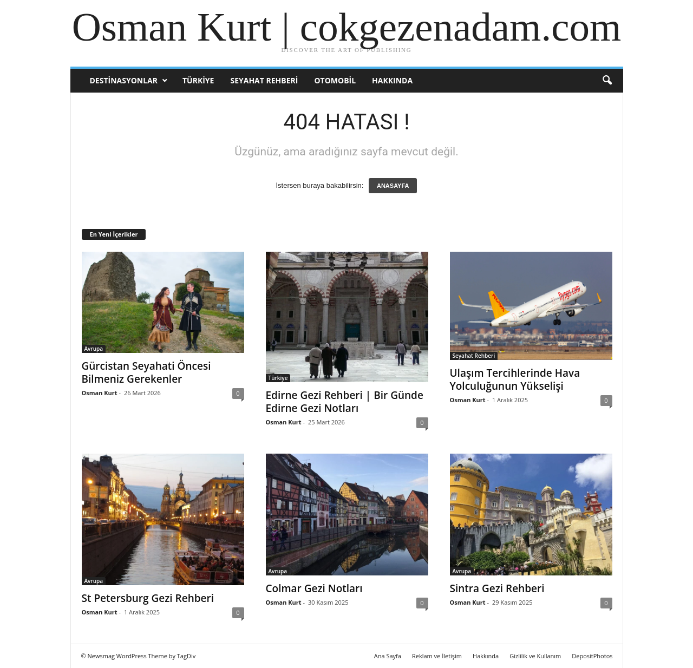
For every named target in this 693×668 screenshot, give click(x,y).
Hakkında (392, 80)
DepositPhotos (592, 656)
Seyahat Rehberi (264, 80)
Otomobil (335, 80)
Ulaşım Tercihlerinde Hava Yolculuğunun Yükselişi (515, 379)
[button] (607, 81)
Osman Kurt (99, 393)
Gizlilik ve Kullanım (535, 656)
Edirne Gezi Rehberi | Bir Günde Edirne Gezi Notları (344, 401)
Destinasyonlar (124, 80)
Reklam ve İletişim (437, 656)
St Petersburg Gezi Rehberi (148, 598)
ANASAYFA (393, 185)
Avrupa (93, 348)
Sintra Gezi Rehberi (497, 588)
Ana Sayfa (387, 656)
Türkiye (198, 80)
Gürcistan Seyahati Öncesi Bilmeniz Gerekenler (146, 372)
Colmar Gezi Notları (314, 588)
